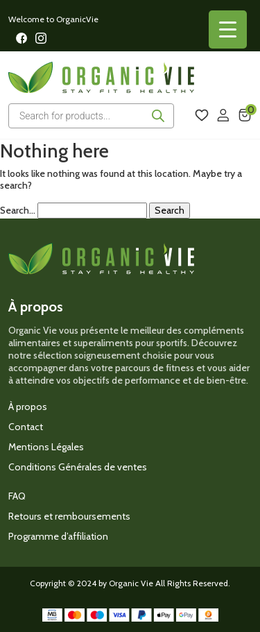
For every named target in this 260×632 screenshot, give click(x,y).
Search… (17, 210)
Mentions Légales (46, 447)
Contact (25, 426)
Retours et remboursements (69, 516)
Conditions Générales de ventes (77, 467)
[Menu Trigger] (228, 29)
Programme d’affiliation (58, 536)
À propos (27, 406)
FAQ (17, 496)
